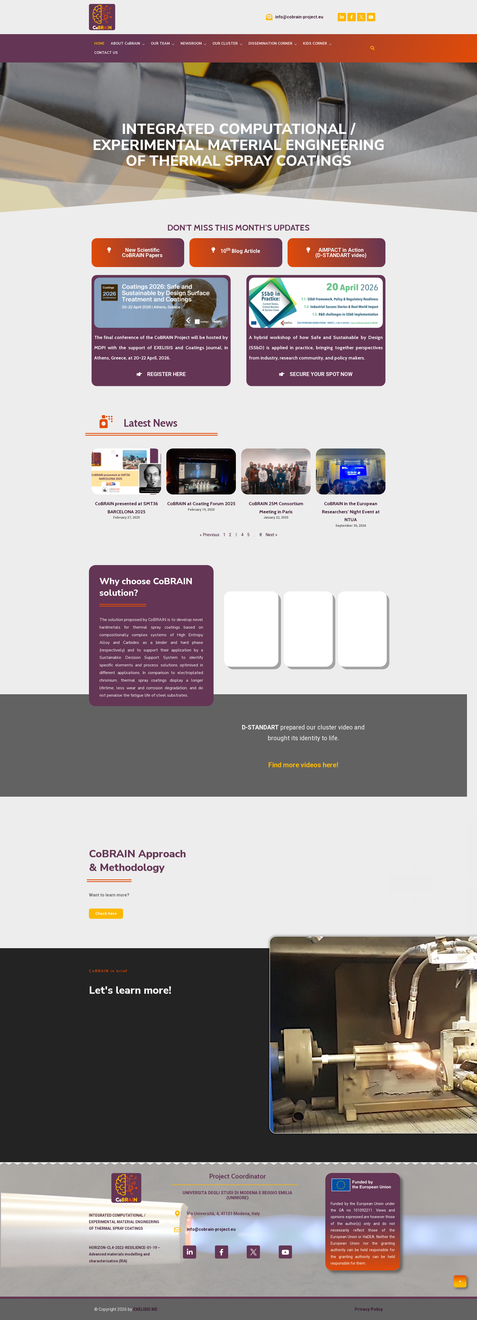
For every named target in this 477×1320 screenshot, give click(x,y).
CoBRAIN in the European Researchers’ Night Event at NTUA (351, 512)
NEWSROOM (191, 43)
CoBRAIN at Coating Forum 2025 (201, 504)
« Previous (209, 534)
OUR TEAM (160, 43)
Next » (271, 534)
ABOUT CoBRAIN (125, 43)
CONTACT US (106, 52)
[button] (161, 261)
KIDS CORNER (315, 43)
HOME (99, 43)
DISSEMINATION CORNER (270, 43)
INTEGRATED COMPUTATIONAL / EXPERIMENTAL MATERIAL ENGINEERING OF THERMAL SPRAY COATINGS (124, 1247)
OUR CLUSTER (225, 43)
